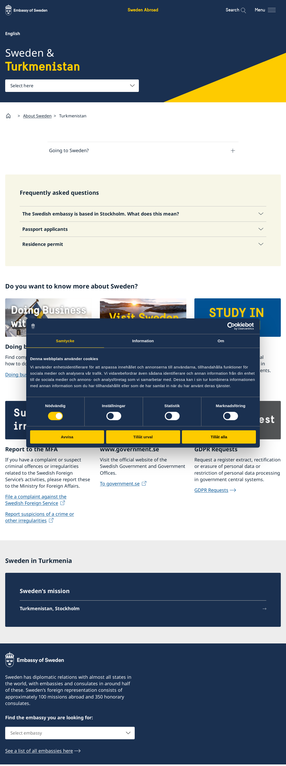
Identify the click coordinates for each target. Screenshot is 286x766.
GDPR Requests (211, 491)
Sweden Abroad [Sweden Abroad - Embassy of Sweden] (143, 10)
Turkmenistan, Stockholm (50, 610)
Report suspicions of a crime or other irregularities (39, 518)
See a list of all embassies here (39, 752)
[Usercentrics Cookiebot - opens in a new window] (233, 326)
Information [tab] (143, 341)
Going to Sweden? (69, 150)
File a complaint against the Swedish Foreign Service (35, 501)
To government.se (120, 485)
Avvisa (67, 437)
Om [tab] (220, 341)
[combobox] (72, 85)
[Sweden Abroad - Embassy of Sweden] (31, 9)
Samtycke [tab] (65, 341)
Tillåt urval (143, 437)
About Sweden (37, 116)
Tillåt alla (219, 437)
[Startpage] (10, 116)
